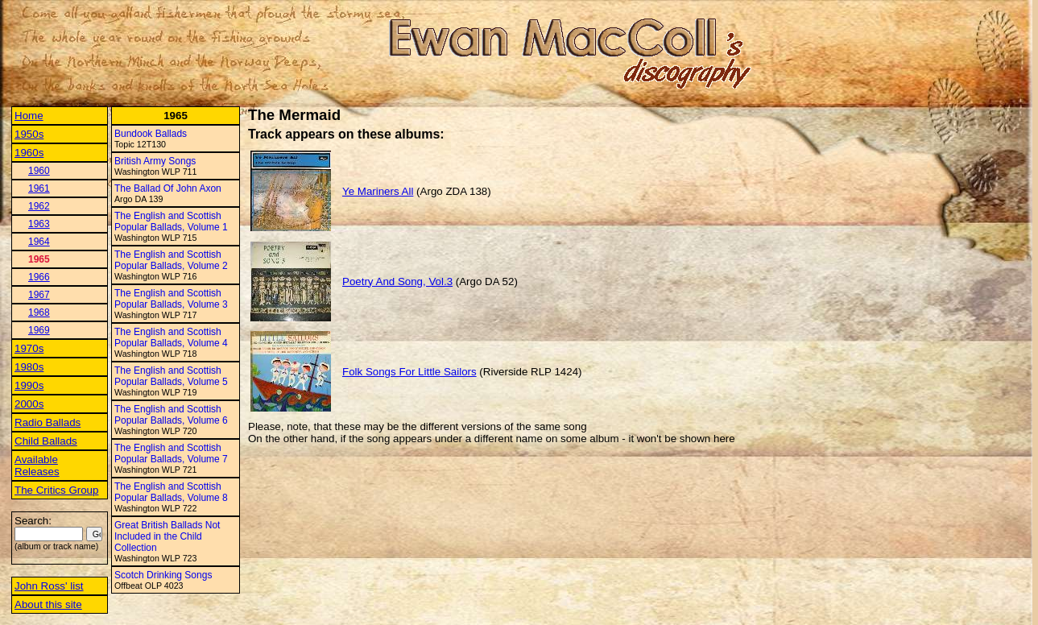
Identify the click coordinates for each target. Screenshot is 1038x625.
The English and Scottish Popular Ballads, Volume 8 (171, 492)
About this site (48, 604)
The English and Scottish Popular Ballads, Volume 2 (171, 260)
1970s (28, 348)
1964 (39, 241)
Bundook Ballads (150, 133)
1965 (39, 259)
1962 (39, 206)
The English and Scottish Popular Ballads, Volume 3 (171, 299)
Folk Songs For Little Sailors (409, 372)
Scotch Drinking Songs (163, 575)
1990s (28, 385)
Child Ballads (45, 441)
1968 (39, 312)
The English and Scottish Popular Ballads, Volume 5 (171, 376)
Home (28, 116)
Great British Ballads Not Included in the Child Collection (167, 536)
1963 (39, 224)
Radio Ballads (47, 422)
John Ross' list (49, 586)
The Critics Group (56, 490)
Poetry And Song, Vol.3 (397, 281)
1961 (39, 188)
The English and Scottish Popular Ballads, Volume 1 (171, 221)
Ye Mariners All (377, 191)
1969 (39, 330)
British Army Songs (155, 161)
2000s (28, 404)
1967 (39, 294)
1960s (28, 153)
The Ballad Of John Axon (167, 188)
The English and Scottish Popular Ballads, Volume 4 (171, 337)
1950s (28, 134)
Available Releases (37, 465)
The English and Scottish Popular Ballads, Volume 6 (171, 415)
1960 (39, 170)
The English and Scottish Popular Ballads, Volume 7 (171, 453)
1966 (39, 277)
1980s (28, 367)
